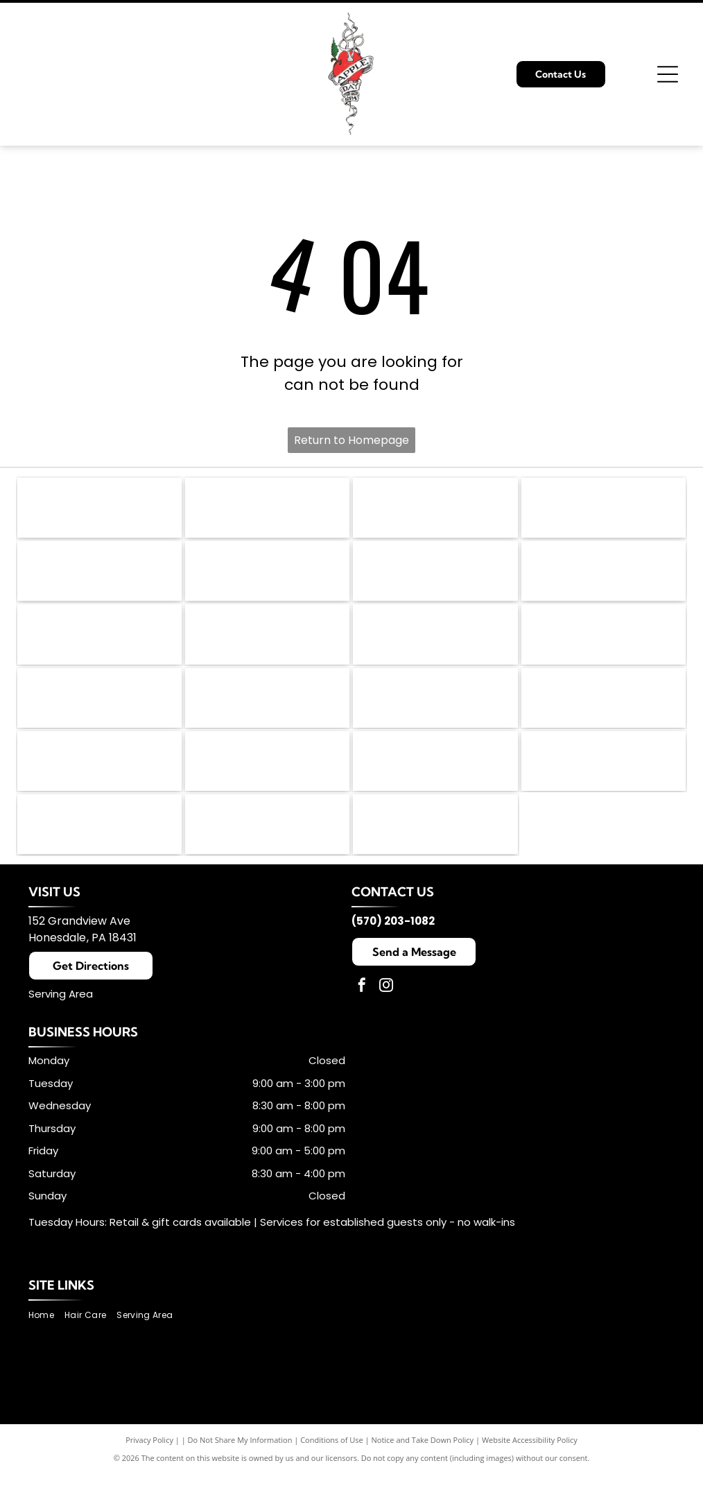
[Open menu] (667, 74)
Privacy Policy (149, 1456)
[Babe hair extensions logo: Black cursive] (267, 838)
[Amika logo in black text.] (267, 707)
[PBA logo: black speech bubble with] (267, 509)
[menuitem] (46, 1331)
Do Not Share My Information (240, 1456)
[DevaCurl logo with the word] (99, 707)
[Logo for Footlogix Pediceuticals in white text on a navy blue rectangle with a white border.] (603, 575)
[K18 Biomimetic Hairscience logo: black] (99, 575)
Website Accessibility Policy (530, 1456)
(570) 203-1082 (393, 937)
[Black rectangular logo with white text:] (603, 773)
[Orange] (603, 707)
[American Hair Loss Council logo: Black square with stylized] (99, 509)
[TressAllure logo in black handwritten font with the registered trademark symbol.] (267, 773)
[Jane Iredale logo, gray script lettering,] (603, 509)
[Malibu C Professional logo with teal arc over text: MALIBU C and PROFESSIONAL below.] (603, 641)
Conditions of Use (331, 1456)
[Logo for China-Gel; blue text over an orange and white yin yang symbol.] (99, 641)
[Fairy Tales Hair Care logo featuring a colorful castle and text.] (267, 641)
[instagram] (386, 1003)
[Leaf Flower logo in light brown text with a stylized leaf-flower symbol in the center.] (435, 575)
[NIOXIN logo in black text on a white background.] (435, 707)
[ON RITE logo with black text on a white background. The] (435, 773)
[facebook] (362, 1003)
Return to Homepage (351, 440)
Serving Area (60, 1009)
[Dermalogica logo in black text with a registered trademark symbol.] (435, 509)
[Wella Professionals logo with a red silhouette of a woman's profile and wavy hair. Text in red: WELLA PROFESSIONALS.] (435, 641)
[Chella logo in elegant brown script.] (99, 773)
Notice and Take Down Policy (423, 1456)
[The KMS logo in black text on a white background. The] (267, 575)
